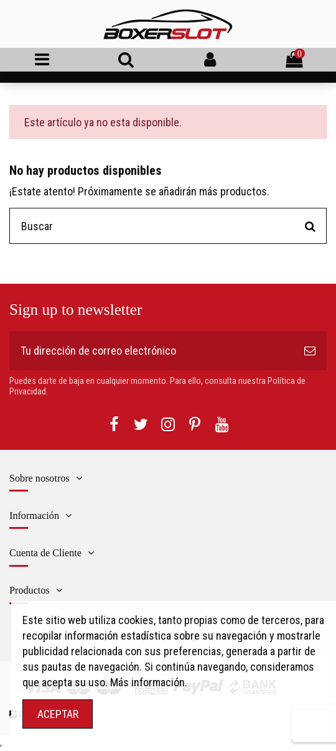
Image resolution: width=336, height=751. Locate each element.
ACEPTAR (57, 714)
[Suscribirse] (310, 350)
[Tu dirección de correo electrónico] (151, 350)
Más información (147, 682)
